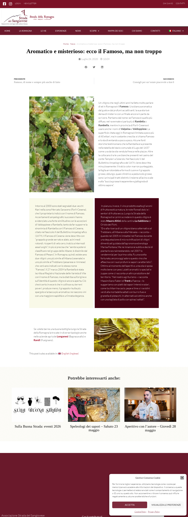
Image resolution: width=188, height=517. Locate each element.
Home (7, 31)
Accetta (130, 504)
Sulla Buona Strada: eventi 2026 (38, 426)
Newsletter (30, 3)
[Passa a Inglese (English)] (68, 353)
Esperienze (61, 31)
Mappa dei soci (115, 31)
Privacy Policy (154, 511)
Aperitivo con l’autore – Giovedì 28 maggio (150, 428)
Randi (37, 340)
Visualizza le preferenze (166, 504)
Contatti (180, 3)
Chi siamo (168, 3)
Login (18, 3)
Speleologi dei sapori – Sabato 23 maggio (94, 428)
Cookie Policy (140, 511)
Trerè (127, 280)
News (78, 31)
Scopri (94, 30)
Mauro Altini (113, 220)
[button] (182, 477)
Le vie (43, 31)
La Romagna (25, 31)
